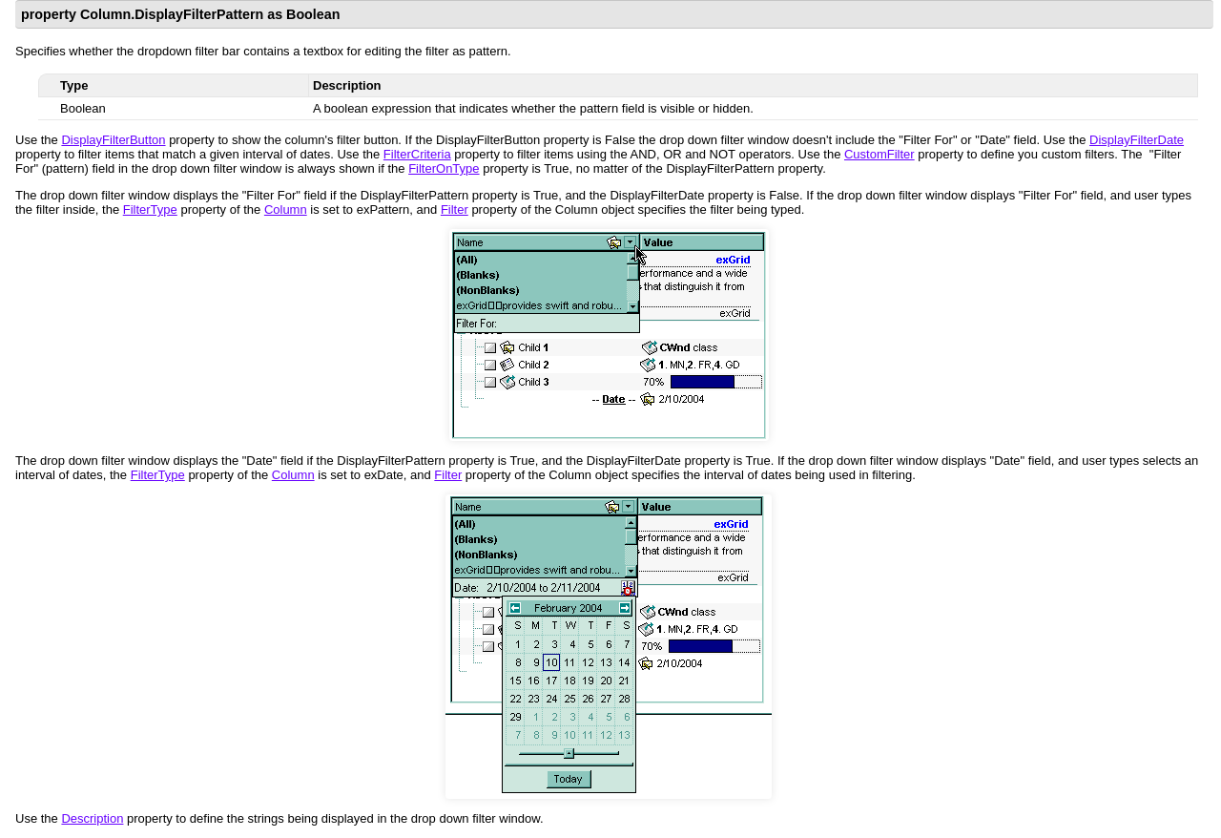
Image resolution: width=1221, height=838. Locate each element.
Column (285, 209)
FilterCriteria (417, 154)
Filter (454, 209)
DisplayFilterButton (113, 140)
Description (92, 818)
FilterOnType (443, 168)
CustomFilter (879, 154)
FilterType (150, 209)
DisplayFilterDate (1136, 140)
